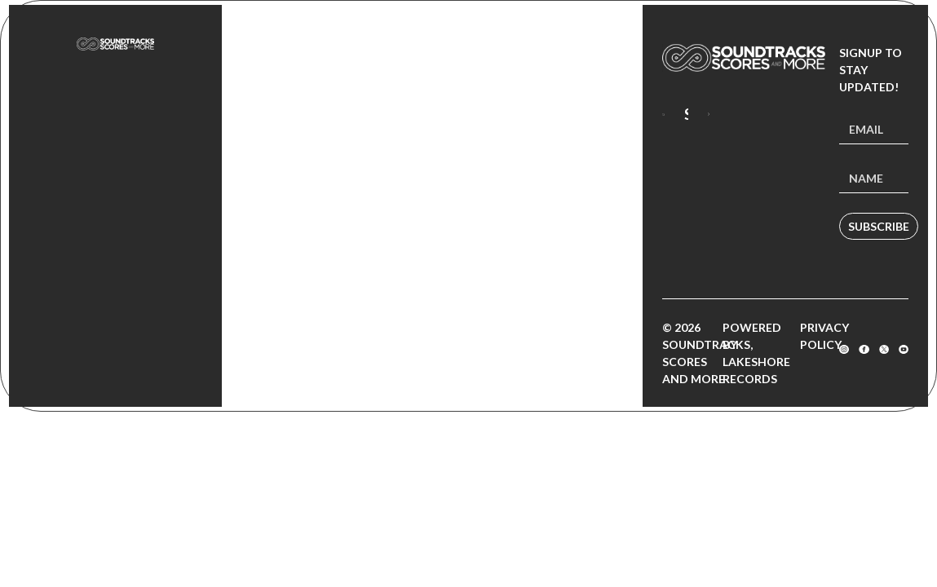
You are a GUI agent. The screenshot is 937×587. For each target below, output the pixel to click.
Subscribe (878, 226)
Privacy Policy (824, 335)
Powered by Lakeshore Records (756, 353)
